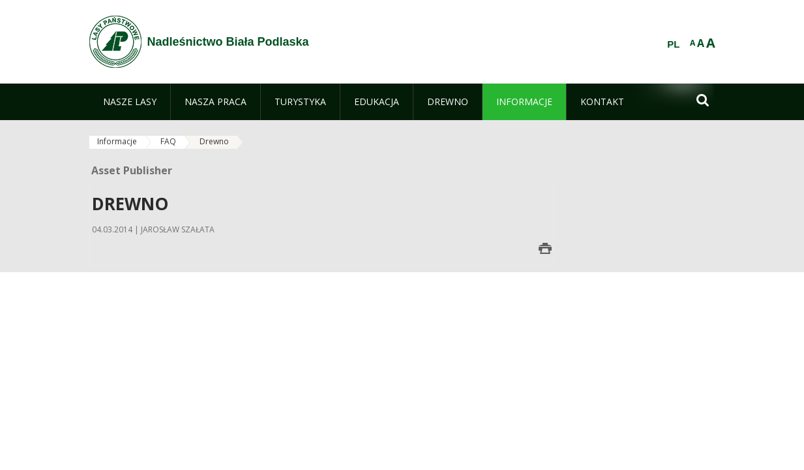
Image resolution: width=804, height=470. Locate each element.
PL (673, 44)
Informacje (117, 141)
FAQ (168, 141)
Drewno (214, 141)
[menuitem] (129, 102)
